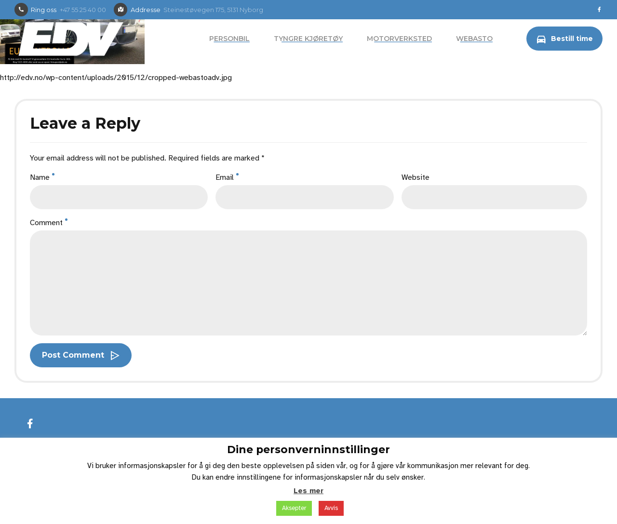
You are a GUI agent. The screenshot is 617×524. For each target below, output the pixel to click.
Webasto (474, 38)
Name (42, 177)
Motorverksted (399, 38)
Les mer (308, 490)
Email (227, 177)
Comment (48, 223)
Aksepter (294, 508)
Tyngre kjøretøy (308, 38)
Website (415, 177)
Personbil (229, 38)
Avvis (331, 508)
